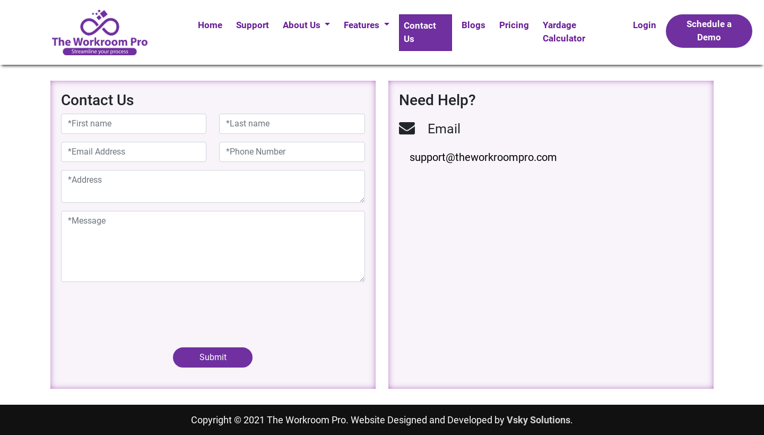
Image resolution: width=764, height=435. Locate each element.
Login (644, 25)
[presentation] (141, 310)
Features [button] (362, 25)
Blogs (473, 25)
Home (210, 25)
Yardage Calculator (564, 32)
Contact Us (420, 32)
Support (252, 25)
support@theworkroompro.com (483, 157)
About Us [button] (303, 25)
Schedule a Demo (709, 31)
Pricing (514, 25)
